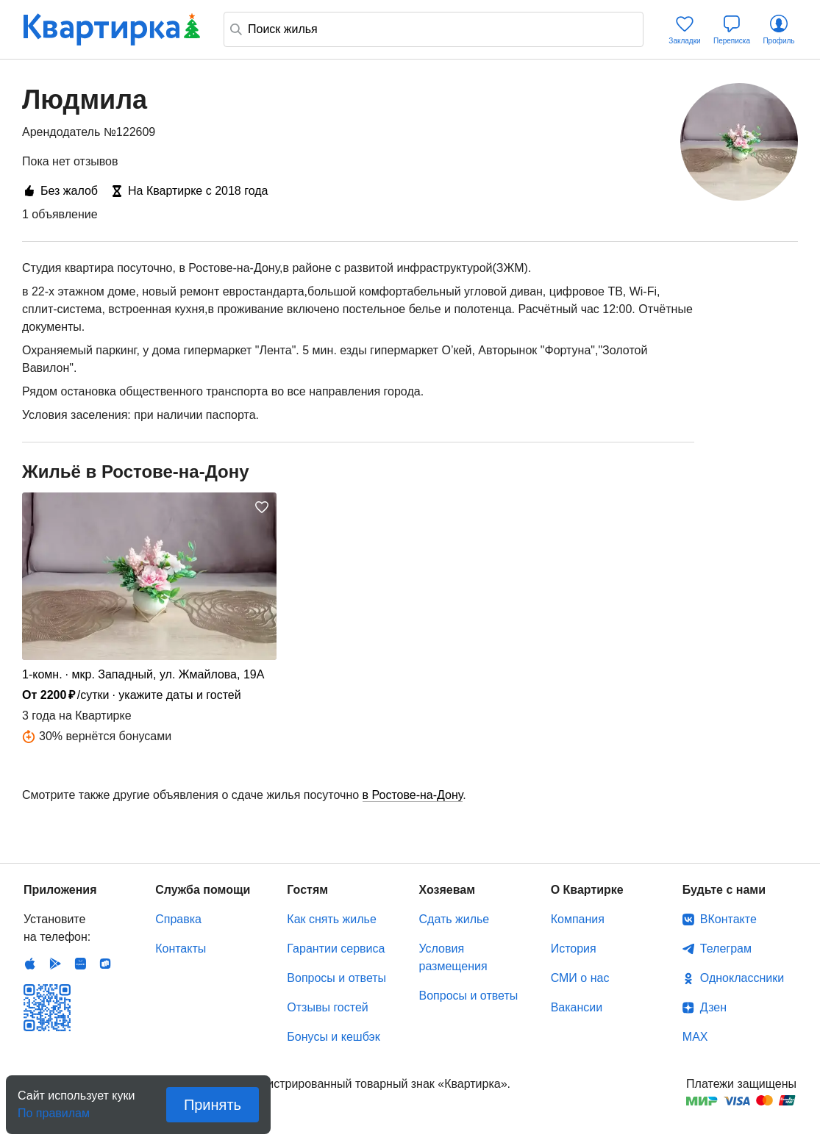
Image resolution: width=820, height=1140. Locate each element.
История (573, 948)
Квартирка (112, 29)
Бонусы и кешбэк (333, 1036)
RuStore (105, 963)
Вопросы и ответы (336, 978)
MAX (695, 1036)
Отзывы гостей (327, 1007)
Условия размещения (453, 957)
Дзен (713, 1007)
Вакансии (577, 1007)
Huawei (80, 963)
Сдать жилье (454, 919)
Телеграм (726, 948)
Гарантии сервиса (336, 948)
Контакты (180, 948)
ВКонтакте (728, 919)
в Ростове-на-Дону (413, 795)
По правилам (54, 1109)
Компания (578, 919)
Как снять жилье (331, 919)
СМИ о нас (580, 978)
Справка (178, 919)
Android (55, 963)
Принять (212, 1105)
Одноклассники (742, 978)
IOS (30, 963)
